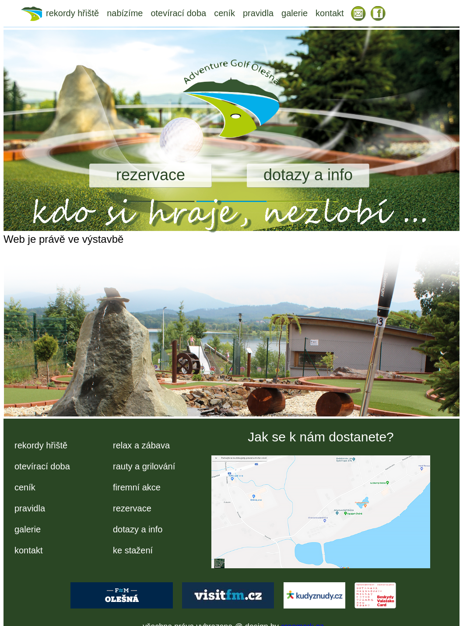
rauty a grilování (144, 466)
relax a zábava (141, 445)
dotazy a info (308, 175)
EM (358, 13)
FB (378, 13)
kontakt (330, 13)
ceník (224, 13)
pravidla (258, 13)
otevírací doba (178, 13)
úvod (33, 13)
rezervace (150, 175)
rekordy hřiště (72, 13)
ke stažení (133, 550)
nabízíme (125, 13)
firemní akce (137, 487)
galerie (294, 13)
